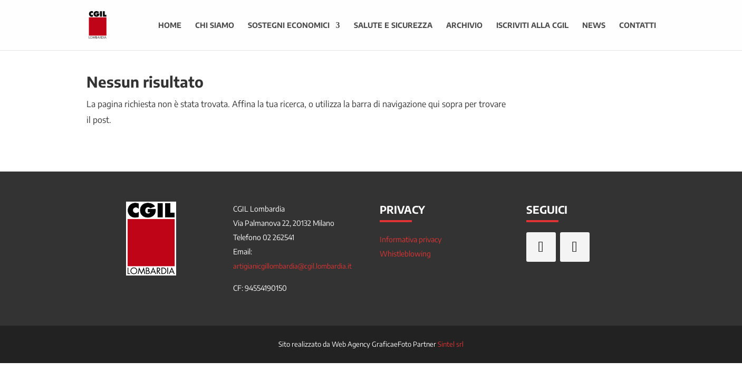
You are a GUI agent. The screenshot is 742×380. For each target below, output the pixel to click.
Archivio (464, 26)
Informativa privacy (410, 239)
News (593, 26)
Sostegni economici (289, 26)
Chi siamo (214, 26)
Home (169, 26)
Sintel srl (451, 344)
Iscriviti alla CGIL (532, 26)
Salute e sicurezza (393, 26)
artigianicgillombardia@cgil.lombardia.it (292, 266)
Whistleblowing (405, 253)
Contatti (637, 26)
